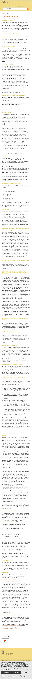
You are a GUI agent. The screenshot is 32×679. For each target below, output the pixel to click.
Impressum (22, 6)
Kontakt (9, 6)
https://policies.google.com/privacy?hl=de (11, 628)
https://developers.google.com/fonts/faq (11, 625)
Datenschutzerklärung (15, 6)
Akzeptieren (16, 672)
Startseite (4, 13)
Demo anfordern (9, 653)
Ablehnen (6, 672)
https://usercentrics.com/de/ (8, 521)
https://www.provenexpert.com (9, 579)
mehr (26, 672)
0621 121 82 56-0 (26, 660)
